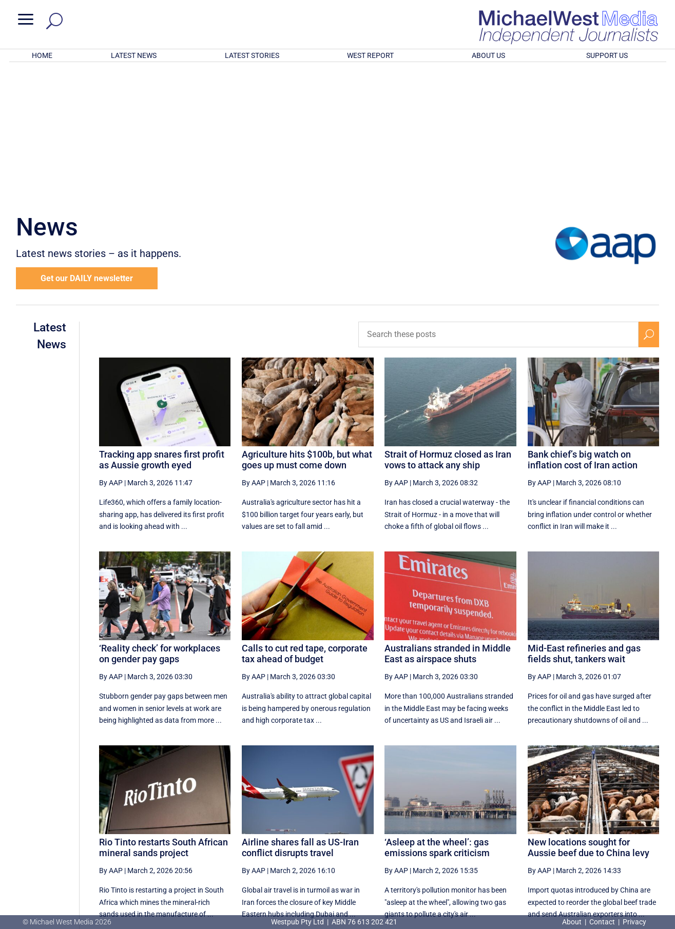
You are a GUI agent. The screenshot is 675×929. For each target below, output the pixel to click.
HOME (42, 55)
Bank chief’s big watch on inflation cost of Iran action (583, 325)
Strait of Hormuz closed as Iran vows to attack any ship (447, 325)
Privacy (634, 922)
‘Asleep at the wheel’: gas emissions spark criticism (437, 713)
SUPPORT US (607, 55)
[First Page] (399, 825)
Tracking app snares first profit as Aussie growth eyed (161, 325)
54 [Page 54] (575, 825)
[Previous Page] (422, 825)
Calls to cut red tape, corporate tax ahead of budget (305, 519)
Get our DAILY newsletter (87, 144)
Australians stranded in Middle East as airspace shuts (447, 519)
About (572, 922)
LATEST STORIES (252, 55)
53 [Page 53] (549, 825)
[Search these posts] (498, 200)
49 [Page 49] (445, 825)
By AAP (111, 348)
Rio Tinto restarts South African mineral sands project (163, 713)
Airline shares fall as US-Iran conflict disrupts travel (300, 713)
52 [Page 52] (523, 825)
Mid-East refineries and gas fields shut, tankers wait (584, 519)
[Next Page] (625, 825)
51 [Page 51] (497, 825)
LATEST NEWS (134, 55)
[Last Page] (647, 825)
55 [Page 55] (601, 825)
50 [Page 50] (471, 825)
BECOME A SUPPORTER (622, 862)
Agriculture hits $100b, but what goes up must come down (307, 325)
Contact (602, 922)
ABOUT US (488, 55)
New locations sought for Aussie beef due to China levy (588, 713)
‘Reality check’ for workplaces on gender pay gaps (159, 519)
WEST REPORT (370, 55)
